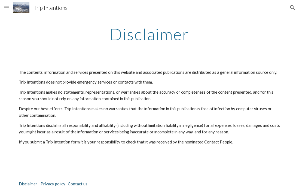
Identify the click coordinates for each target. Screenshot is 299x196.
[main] (150, 34)
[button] (6, 7)
